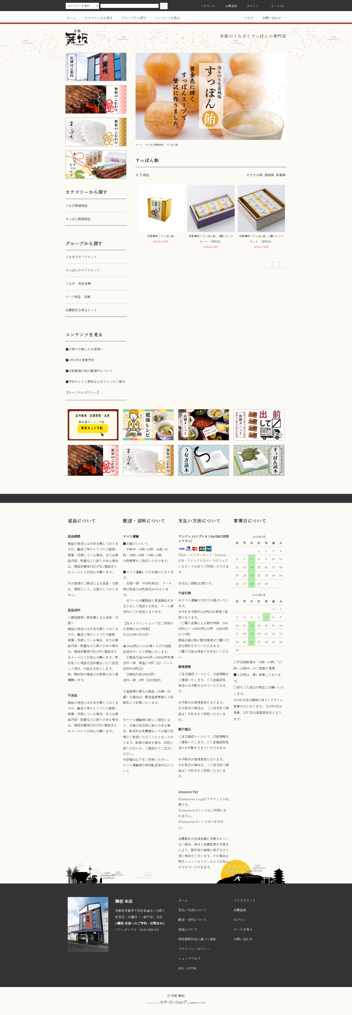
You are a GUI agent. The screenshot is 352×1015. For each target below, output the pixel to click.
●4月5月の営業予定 (79, 360)
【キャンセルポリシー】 (82, 392)
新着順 (280, 175)
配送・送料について (192, 919)
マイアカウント (245, 900)
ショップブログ (189, 958)
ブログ (246, 18)
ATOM (191, 968)
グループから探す (131, 18)
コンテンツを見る (165, 18)
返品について (187, 929)
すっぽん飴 (172, 144)
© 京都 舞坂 (176, 995)
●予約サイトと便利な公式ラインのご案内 (95, 381)
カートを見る (243, 929)
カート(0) (275, 6)
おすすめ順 (254, 175)
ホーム (71, 18)
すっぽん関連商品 (154, 144)
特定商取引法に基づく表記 (197, 939)
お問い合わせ (269, 18)
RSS (181, 968)
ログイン (250, 6)
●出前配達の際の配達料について (89, 370)
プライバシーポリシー (194, 948)
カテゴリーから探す (96, 18)
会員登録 (228, 6)
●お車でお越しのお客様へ (84, 349)
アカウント (205, 6)
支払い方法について (192, 910)
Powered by (176, 1003)
